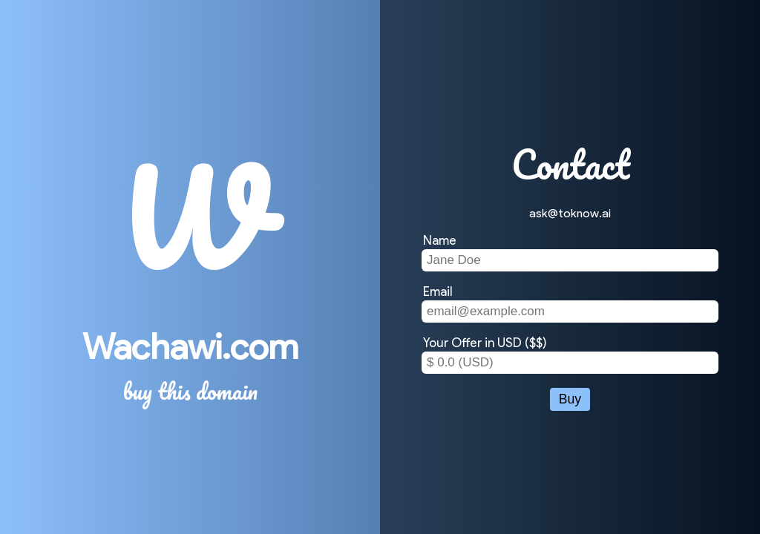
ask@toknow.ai (570, 213)
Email (438, 291)
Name (439, 240)
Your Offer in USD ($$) (485, 342)
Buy (570, 399)
